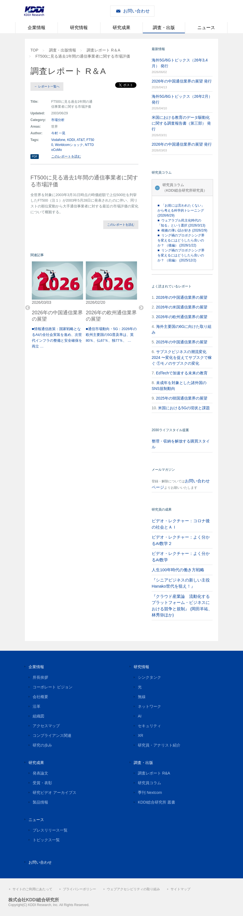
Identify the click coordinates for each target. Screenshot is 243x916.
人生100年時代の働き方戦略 (178, 569)
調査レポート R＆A (103, 50)
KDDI (71, 140)
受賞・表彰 (42, 783)
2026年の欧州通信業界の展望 (181, 317)
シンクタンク (149, 677)
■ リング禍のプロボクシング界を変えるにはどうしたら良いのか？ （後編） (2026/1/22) (181, 240)
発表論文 (40, 773)
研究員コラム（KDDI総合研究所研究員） (184, 187)
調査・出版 (164, 27)
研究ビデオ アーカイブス (54, 792)
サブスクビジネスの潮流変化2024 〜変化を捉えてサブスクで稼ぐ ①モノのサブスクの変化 (182, 357)
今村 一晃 (58, 133)
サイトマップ (180, 889)
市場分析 (57, 120)
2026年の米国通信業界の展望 (181, 307)
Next (141, 308)
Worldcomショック (69, 145)
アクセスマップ (46, 726)
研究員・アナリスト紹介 (159, 745)
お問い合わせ (136, 11)
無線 (142, 696)
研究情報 (79, 27)
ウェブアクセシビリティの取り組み (133, 889)
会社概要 (40, 696)
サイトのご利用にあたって (32, 889)
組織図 (38, 716)
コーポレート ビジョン (53, 687)
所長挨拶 (40, 677)
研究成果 (121, 27)
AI (139, 716)
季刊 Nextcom (150, 792)
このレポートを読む (66, 156)
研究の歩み (42, 745)
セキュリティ (149, 726)
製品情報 (40, 802)
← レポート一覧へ (47, 86)
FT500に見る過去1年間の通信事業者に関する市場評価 (82, 56)
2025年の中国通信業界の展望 (181, 342)
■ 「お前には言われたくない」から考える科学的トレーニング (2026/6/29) (181, 210)
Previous (27, 308)
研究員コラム (149, 783)
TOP (34, 50)
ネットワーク (149, 706)
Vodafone (58, 140)
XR (140, 735)
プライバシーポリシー (79, 889)
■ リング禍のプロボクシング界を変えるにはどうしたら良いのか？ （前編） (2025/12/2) (181, 255)
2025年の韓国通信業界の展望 (181, 398)
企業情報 (36, 27)
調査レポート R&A (154, 773)
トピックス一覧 (46, 840)
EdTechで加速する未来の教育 (182, 373)
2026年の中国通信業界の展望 (181, 297)
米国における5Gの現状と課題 (184, 408)
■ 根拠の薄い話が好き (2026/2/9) (182, 230)
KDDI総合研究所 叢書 (156, 802)
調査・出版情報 (62, 50)
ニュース (206, 27)
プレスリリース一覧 (50, 830)
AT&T (80, 140)
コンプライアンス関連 (52, 735)
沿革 (36, 706)
